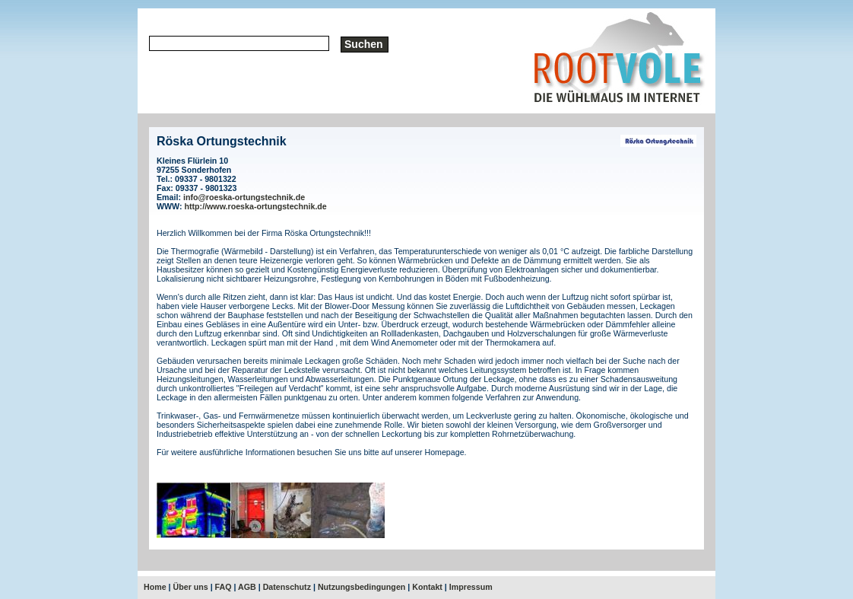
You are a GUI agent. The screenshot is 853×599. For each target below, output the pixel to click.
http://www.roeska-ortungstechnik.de (256, 206)
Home (155, 586)
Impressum (471, 586)
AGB (247, 586)
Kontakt (427, 586)
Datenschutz (287, 586)
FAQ (223, 586)
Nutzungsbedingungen (361, 586)
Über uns (190, 586)
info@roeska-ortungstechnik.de (244, 197)
